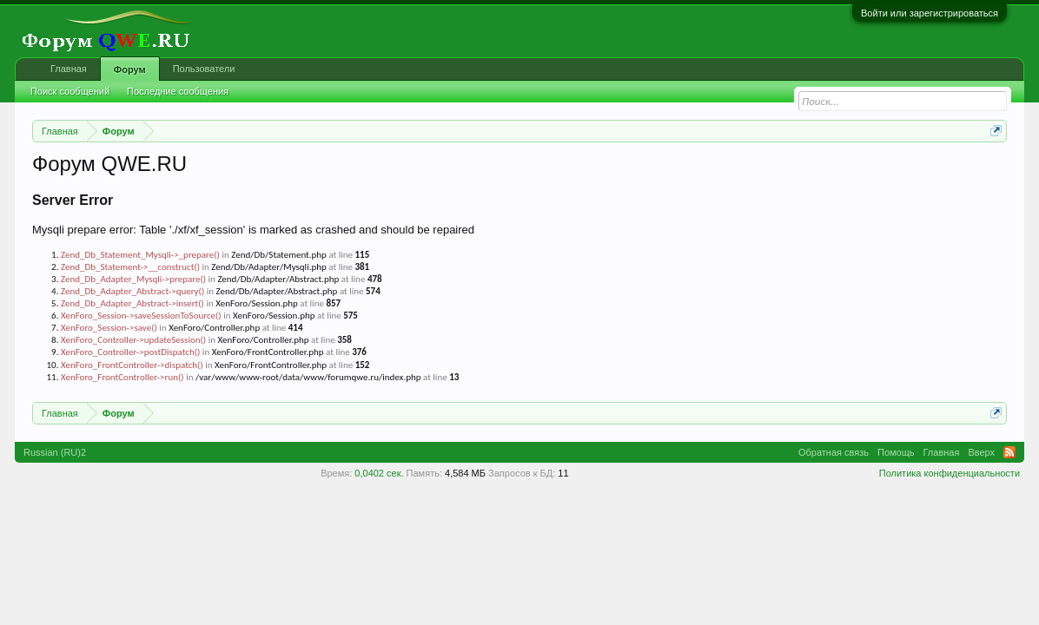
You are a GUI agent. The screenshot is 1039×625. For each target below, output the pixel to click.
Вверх (981, 452)
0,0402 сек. (378, 473)
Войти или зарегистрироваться (929, 13)
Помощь (896, 452)
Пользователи (204, 68)
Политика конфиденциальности (949, 473)
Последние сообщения (177, 91)
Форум (130, 69)
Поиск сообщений (69, 91)
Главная (68, 68)
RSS (1009, 452)
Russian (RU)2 (54, 452)
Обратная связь (833, 452)
